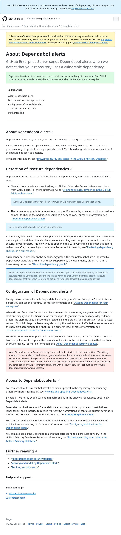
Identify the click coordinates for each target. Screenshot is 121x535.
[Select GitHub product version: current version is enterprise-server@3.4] (43, 18)
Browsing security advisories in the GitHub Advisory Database (72, 158)
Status (49, 523)
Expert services (71, 523)
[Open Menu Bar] (116, 18)
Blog (83, 523)
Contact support (15, 497)
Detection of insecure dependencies (39, 168)
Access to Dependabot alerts (33, 380)
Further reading (21, 451)
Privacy (39, 523)
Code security (14, 26)
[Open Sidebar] (3, 25)
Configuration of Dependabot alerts (39, 291)
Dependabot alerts (48, 26)
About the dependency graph (28, 218)
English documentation (82, 8)
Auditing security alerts (25, 467)
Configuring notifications (79, 414)
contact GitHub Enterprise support (91, 42)
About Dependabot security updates (76, 343)
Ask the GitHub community (21, 493)
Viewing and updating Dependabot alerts (68, 391)
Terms (31, 523)
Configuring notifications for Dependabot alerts (34, 330)
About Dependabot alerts (30, 131)
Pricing (57, 523)
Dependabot (30, 26)
